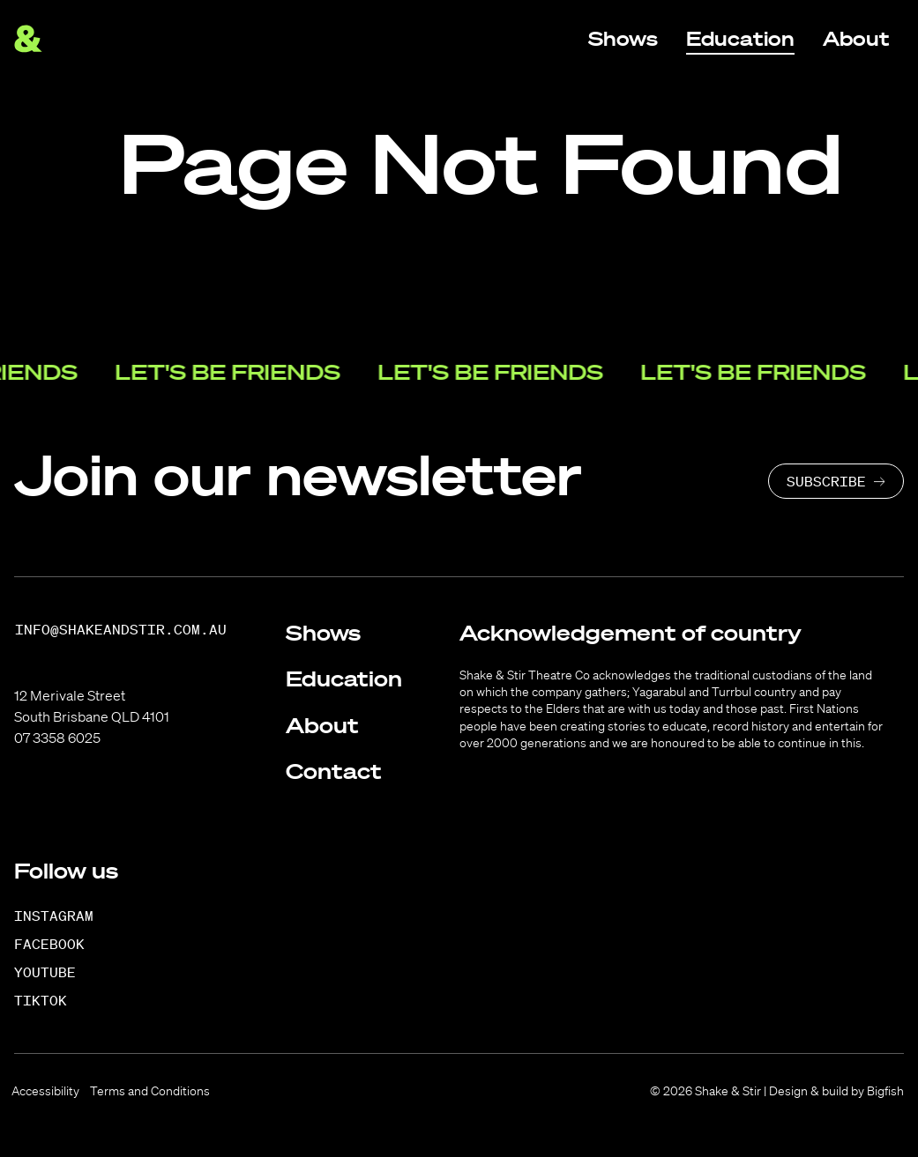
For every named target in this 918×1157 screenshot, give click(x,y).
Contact (334, 771)
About (322, 725)
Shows (323, 632)
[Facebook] (58, 944)
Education (344, 678)
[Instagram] (63, 915)
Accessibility (45, 1091)
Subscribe (826, 481)
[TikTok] (50, 1000)
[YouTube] (54, 972)
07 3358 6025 (57, 737)
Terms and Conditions (150, 1091)
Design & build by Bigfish (836, 1091)
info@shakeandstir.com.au (121, 629)
